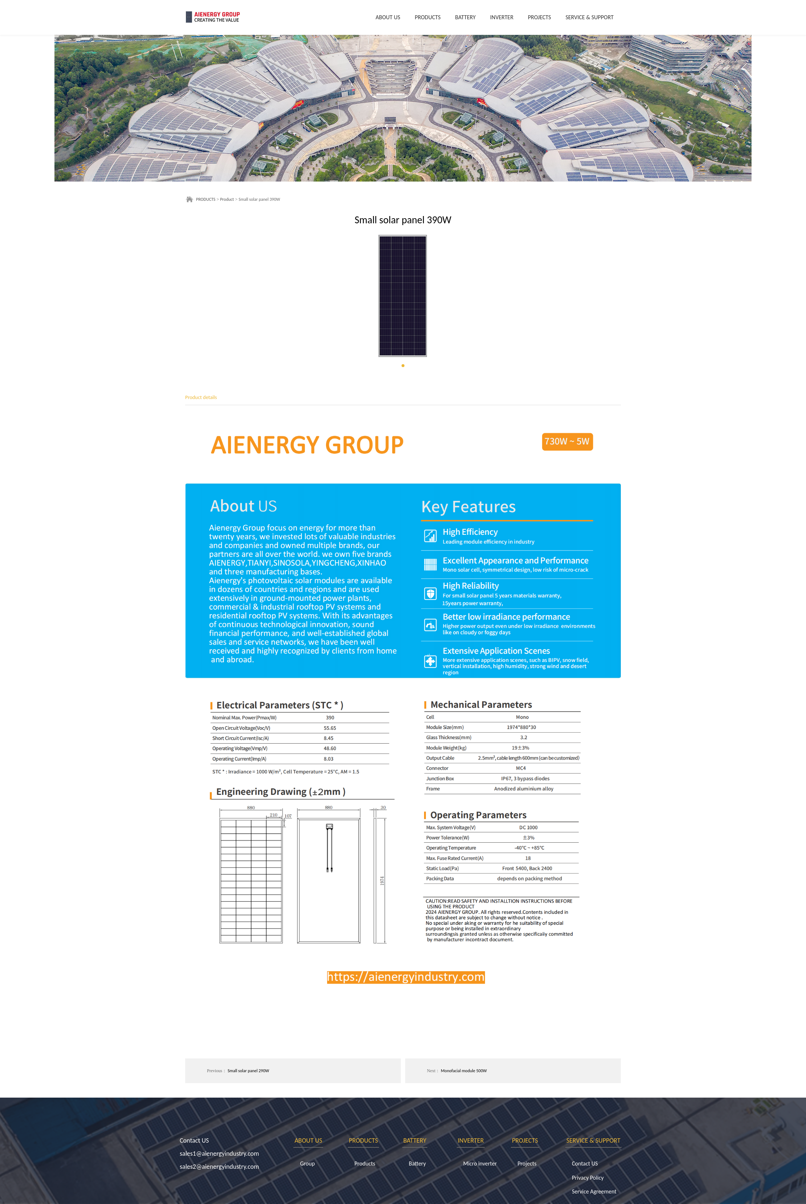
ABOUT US (388, 17)
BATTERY (465, 17)
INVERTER (501, 17)
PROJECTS (539, 17)
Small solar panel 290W (248, 1070)
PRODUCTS (427, 17)
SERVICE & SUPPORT (590, 17)
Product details (201, 397)
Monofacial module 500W (464, 1070)
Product (227, 199)
